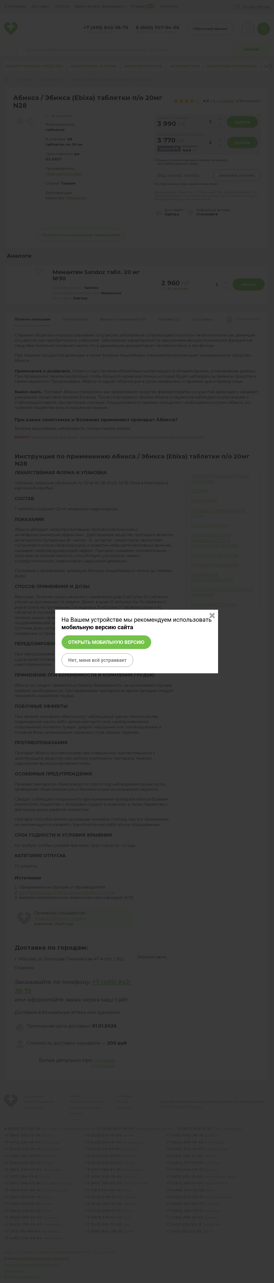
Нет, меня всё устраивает (97, 660)
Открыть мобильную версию (106, 642)
